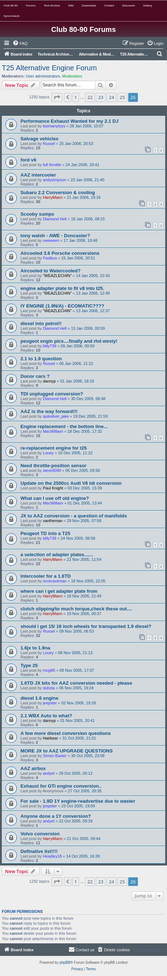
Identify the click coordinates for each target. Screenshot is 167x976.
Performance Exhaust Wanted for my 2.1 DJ (69, 121)
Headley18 (52, 856)
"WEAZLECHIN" (57, 275)
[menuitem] (20, 43)
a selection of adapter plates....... (56, 554)
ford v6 (28, 160)
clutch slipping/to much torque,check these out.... (76, 608)
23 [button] (100, 97)
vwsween (51, 240)
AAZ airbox (33, 768)
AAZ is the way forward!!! (49, 411)
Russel (49, 143)
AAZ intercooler (38, 175)
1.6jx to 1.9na (35, 648)
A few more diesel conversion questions (65, 733)
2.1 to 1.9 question (41, 358)
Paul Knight (53, 488)
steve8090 (52, 470)
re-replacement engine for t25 (53, 448)
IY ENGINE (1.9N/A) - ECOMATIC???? (62, 306)
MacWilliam (53, 431)
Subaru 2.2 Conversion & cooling (57, 192)
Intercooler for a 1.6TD (45, 576)
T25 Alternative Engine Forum (49, 68)
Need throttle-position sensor (53, 465)
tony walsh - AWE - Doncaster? (55, 235)
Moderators (72, 76)
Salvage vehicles (39, 138)
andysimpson (54, 180)
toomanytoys (54, 126)
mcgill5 (49, 670)
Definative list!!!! (38, 851)
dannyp (49, 381)
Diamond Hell (54, 219)
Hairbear (50, 738)
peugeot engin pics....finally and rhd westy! (68, 341)
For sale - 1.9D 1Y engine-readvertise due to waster (77, 801)
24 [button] (111, 97)
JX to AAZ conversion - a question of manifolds (73, 515)
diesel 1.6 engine (39, 698)
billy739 (49, 346)
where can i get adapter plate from (58, 591)
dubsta (49, 688)
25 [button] (122, 97)
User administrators (43, 76)
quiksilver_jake (56, 416)
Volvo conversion (40, 833)
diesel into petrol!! (40, 323)
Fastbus (50, 258)
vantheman (52, 520)
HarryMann (52, 197)
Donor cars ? (35, 376)
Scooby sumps (37, 214)
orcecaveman (54, 581)
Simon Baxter (54, 756)
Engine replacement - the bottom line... (64, 426)
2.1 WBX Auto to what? (46, 715)
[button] (56, 97)
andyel (48, 773)
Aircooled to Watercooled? (50, 270)
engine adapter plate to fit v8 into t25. (62, 288)
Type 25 (29, 665)
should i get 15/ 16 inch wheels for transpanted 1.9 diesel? (85, 626)
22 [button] (90, 97)
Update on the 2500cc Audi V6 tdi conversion (71, 483)
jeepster (50, 703)
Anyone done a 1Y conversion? (55, 816)
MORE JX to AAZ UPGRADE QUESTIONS (66, 751)
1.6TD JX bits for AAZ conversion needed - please (76, 683)
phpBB (65, 963)
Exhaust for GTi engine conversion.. (60, 786)
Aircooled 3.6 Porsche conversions (59, 253)
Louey (48, 453)
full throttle (52, 165)
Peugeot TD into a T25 (45, 533)
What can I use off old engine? (54, 498)
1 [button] (75, 97)
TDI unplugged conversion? (51, 393)
